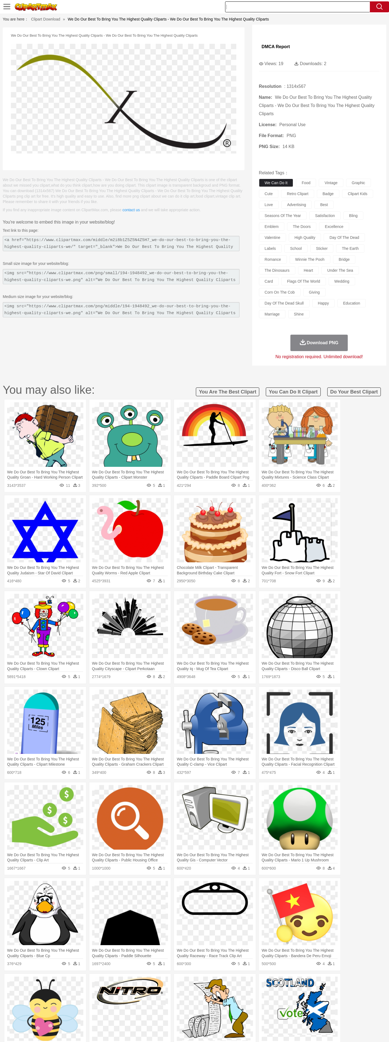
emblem (272, 226)
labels (270, 248)
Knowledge (198, 1008)
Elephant (170, 992)
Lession (305, 1008)
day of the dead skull (284, 303)
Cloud (271, 983)
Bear (63, 992)
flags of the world (303, 281)
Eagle (156, 992)
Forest (294, 983)
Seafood (167, 1016)
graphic (358, 183)
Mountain (232, 983)
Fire (134, 983)
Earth (124, 983)
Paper (243, 1008)
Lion (237, 992)
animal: (40, 991)
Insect (226, 992)
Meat (136, 1016)
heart (308, 270)
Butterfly (86, 992)
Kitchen (201, 1016)
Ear (152, 1000)
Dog (134, 992)
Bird (73, 992)
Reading (119, 1008)
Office (256, 1008)
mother (104, 1000)
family (90, 1000)
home (189, 1000)
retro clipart (297, 194)
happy (323, 303)
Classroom (100, 1008)
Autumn (68, 983)
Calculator (288, 1008)
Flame (145, 983)
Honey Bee (209, 992)
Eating (240, 1016)
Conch (111, 983)
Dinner (215, 1016)
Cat (98, 992)
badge (328, 194)
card (269, 281)
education (351, 303)
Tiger (301, 992)
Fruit (125, 1016)
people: (40, 999)
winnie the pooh (310, 259)
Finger (267, 1000)
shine (299, 314)
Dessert (82, 1016)
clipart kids (357, 194)
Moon (203, 983)
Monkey (249, 992)
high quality (304, 237)
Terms (268, 1031)
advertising (296, 204)
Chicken (111, 992)
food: (38, 1016)
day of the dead (344, 237)
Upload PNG (345, 1031)
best (324, 204)
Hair (201, 1000)
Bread (253, 1016)
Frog (194, 992)
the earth (350, 248)
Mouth (243, 1000)
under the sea (340, 270)
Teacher (72, 1008)
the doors (302, 226)
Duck (144, 992)
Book (85, 1008)
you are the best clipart (227, 392)
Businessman (122, 1000)
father (230, 1000)
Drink (96, 1016)
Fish (184, 992)
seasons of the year (283, 215)
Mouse (264, 992)
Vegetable (184, 1016)
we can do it (276, 183)
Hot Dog (283, 1016)
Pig (275, 992)
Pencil (132, 1008)
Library (215, 1008)
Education (148, 1008)
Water (247, 983)
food (306, 183)
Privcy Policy (287, 1031)
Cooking (267, 1016)
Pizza (228, 1016)
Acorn (55, 983)
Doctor (141, 1000)
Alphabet (270, 1008)
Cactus (97, 983)
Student (56, 1008)
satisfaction (325, 215)
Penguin (287, 992)
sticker (322, 248)
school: (40, 1008)
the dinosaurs (277, 270)
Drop (282, 983)
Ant (53, 992)
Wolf (325, 992)
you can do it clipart (293, 392)
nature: (40, 983)
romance (273, 259)
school (296, 248)
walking (175, 1000)
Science (230, 1008)
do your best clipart (354, 392)
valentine (272, 237)
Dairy (69, 1016)
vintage (331, 183)
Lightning (188, 983)
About (254, 1031)
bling (353, 215)
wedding (341, 281)
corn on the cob (280, 292)
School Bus (168, 1008)
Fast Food (110, 1016)
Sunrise (216, 983)
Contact (308, 1031)
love (269, 204)
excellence (334, 226)
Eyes (162, 1000)
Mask (55, 1000)
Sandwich (150, 1016)
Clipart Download (45, 19)
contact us (131, 210)
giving (314, 292)
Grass (173, 983)
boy (219, 1000)
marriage (272, 314)
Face (255, 1000)
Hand (280, 1000)
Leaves (83, 983)
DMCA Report (276, 46)
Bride (77, 1000)
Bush (259, 983)
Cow (123, 992)
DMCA (324, 1031)
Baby (66, 1000)
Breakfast (55, 1016)
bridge (344, 259)
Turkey (313, 992)
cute (269, 194)
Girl (210, 1000)
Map (183, 1008)
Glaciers (160, 983)
